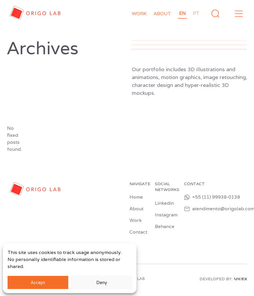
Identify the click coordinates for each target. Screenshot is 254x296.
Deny (101, 282)
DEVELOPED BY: (223, 279)
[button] (239, 14)
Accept (38, 282)
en (182, 13)
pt (196, 13)
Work (139, 13)
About (162, 13)
